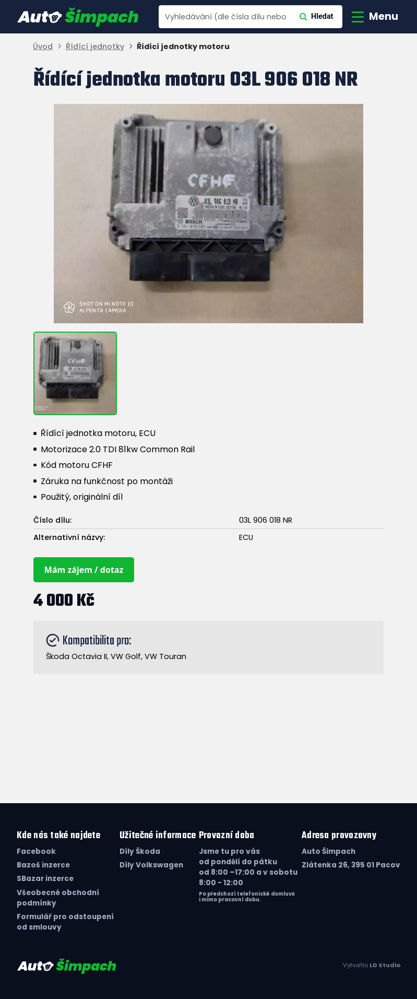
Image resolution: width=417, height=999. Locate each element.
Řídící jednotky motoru (183, 47)
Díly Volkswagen (151, 865)
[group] (208, 213)
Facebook (36, 851)
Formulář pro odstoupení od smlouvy (65, 922)
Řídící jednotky (95, 47)
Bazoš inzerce (43, 865)
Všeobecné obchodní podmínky (58, 898)
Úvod (43, 47)
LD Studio (385, 965)
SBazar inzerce (45, 879)
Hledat (316, 16)
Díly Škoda (140, 851)
